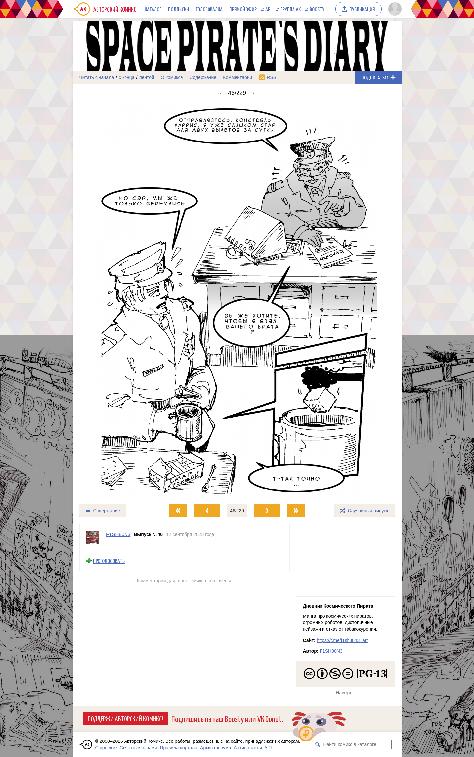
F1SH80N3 (331, 651)
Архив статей (248, 747)
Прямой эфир (243, 9)
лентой (146, 77)
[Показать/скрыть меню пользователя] (394, 9)
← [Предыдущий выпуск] (222, 93)
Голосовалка (209, 9)
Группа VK (290, 9)
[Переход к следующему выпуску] (237, 300)
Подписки (178, 9)
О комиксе (172, 77)
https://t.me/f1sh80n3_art (342, 640)
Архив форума (215, 747)
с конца (127, 77)
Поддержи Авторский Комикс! (125, 718)
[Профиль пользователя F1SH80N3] (92, 537)
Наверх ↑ (345, 692)
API (268, 9)
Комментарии (237, 77)
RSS (271, 77)
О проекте (106, 747)
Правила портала (178, 747)
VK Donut (269, 718)
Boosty (317, 9)
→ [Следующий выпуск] (252, 93)
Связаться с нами (138, 747)
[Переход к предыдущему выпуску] (114, 300)
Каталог (153, 9)
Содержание (202, 77)
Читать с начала (96, 77)
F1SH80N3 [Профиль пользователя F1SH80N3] (118, 534)
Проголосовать (109, 560)
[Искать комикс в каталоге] (317, 744)
